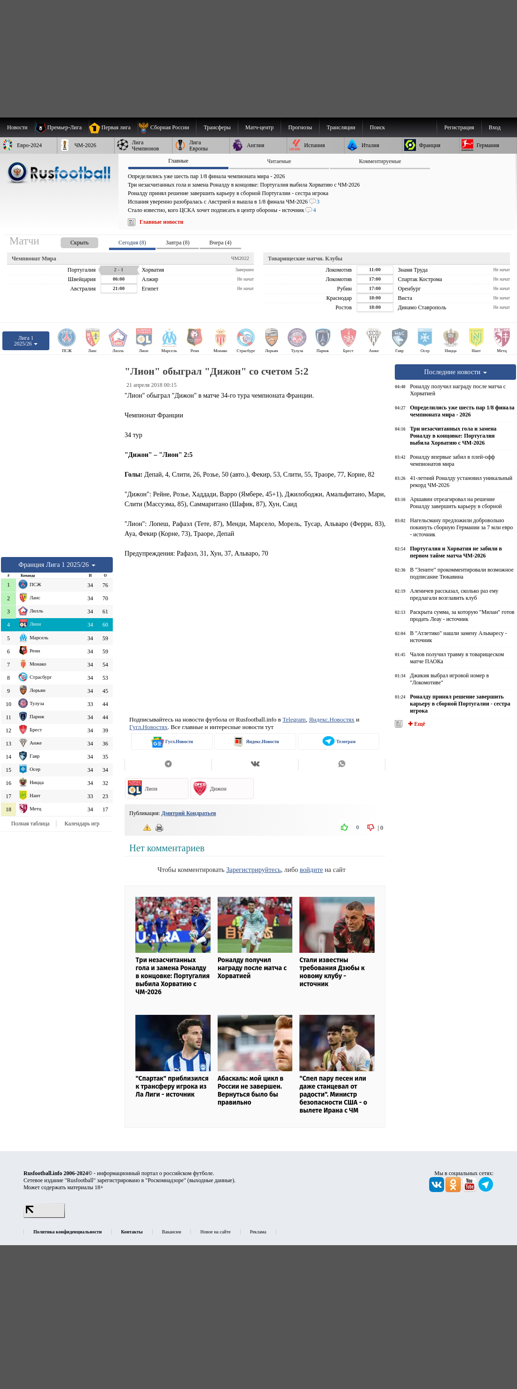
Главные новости (161, 222)
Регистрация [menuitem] (459, 127)
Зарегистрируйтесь (253, 869)
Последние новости (455, 372)
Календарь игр (81, 823)
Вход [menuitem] (495, 127)
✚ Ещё (416, 724)
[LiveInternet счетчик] (44, 1216)
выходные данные (211, 1180)
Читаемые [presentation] (279, 161)
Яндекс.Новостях (331, 719)
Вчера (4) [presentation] (220, 242)
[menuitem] (167, 127)
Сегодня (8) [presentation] (132, 242)
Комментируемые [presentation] (380, 161)
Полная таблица (30, 823)
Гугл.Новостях (148, 726)
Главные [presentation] (178, 160)
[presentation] (70, 241)
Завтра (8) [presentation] (177, 242)
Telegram (294, 719)
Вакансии (171, 1231)
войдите (311, 869)
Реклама (258, 1231)
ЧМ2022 (240, 258)
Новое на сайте (215, 1231)
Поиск (377, 127)
